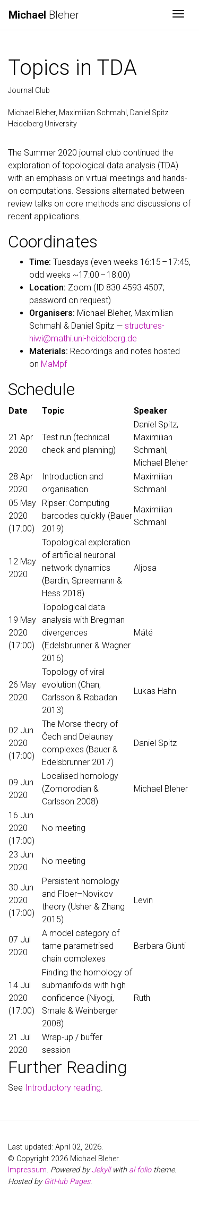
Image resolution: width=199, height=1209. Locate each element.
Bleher (43, 14)
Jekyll (101, 1169)
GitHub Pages (67, 1181)
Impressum (27, 1169)
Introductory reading (63, 1088)
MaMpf (54, 364)
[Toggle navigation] (178, 15)
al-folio (140, 1169)
